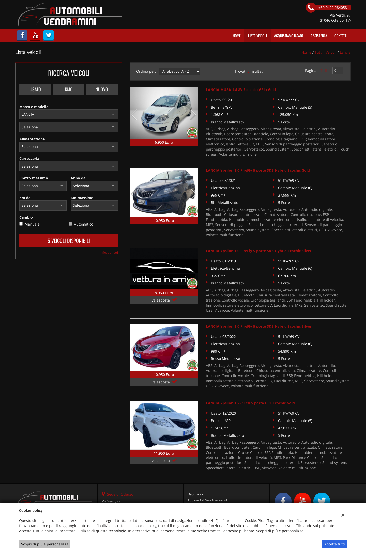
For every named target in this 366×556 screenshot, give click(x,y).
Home (237, 35)
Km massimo (82, 197)
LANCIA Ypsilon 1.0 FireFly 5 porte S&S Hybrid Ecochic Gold (258, 170)
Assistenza (319, 35)
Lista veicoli (257, 35)
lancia (345, 52)
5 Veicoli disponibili (69, 240)
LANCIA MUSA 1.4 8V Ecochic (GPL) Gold (241, 89)
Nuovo (102, 89)
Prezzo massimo (33, 178)
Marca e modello (34, 106)
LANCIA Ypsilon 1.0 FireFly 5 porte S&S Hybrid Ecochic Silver (258, 250)
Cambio (26, 217)
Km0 (68, 89)
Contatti (340, 35)
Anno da (78, 178)
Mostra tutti (109, 252)
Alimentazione (32, 139)
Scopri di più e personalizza (44, 544)
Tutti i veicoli (326, 52)
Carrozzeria (29, 158)
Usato (35, 89)
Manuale (32, 224)
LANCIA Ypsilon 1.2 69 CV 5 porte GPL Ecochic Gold (250, 403)
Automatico (83, 224)
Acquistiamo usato (288, 35)
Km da (24, 197)
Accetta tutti (334, 544)
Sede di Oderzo (120, 494)
